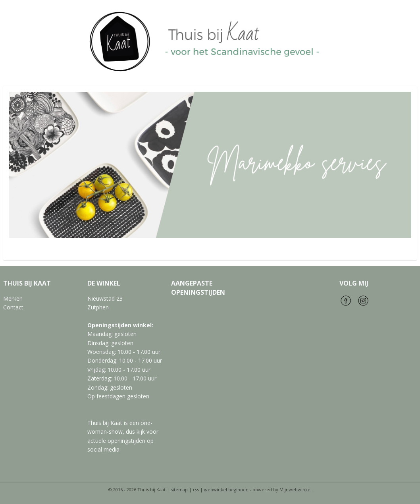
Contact (13, 307)
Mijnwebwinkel (295, 489)
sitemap (179, 489)
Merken (13, 298)
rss (196, 489)
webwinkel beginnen (226, 489)
